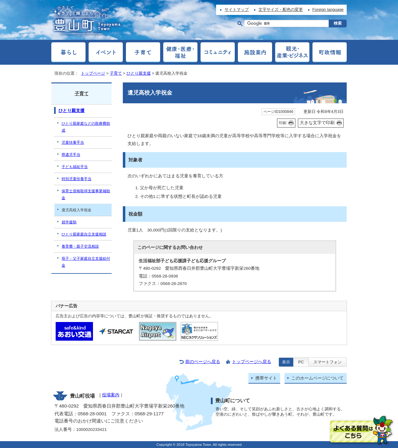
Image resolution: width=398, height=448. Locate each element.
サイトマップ (236, 9)
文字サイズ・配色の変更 (280, 9)
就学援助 (69, 222)
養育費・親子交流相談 (80, 246)
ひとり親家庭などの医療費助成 (86, 127)
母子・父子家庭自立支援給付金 (86, 262)
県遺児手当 (71, 154)
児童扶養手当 (73, 142)
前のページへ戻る (202, 361)
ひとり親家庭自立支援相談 (84, 234)
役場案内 (110, 395)
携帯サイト (266, 378)
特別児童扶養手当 (76, 179)
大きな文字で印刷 (317, 122)
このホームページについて (317, 378)
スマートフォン (327, 362)
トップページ (93, 73)
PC (301, 362)
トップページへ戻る (251, 361)
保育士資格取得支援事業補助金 (86, 194)
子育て (116, 73)
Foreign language (328, 9)
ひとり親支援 (139, 73)
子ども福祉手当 (75, 167)
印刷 (282, 123)
